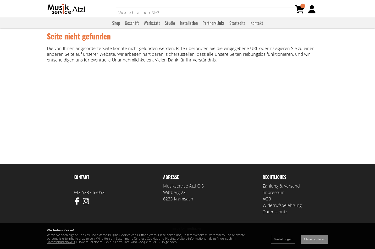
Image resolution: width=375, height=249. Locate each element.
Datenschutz (275, 218)
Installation (189, 27)
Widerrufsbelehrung (282, 211)
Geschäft (132, 27)
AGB (267, 205)
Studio (170, 27)
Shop (116, 27)
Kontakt (256, 27)
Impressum (274, 198)
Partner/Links (214, 27)
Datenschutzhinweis (61, 242)
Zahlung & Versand (281, 192)
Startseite (237, 27)
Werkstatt (152, 27)
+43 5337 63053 (89, 198)
